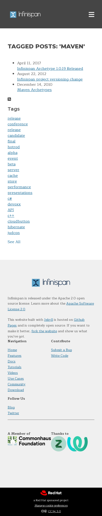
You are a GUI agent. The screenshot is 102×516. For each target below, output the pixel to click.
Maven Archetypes (34, 90)
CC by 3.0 (54, 511)
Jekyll (48, 319)
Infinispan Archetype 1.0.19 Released (50, 69)
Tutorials (14, 367)
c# (10, 198)
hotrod (14, 147)
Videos (13, 373)
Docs (11, 361)
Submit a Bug (61, 350)
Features (14, 355)
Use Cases (16, 378)
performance (19, 187)
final (11, 141)
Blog (11, 407)
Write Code (59, 355)
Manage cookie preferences (51, 505)
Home (12, 350)
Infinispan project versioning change (50, 79)
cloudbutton (19, 221)
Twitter (13, 413)
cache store (13, 178)
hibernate (16, 227)
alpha (12, 153)
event (13, 158)
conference (18, 124)
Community (17, 384)
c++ (11, 216)
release (14, 118)
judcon (14, 233)
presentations (20, 193)
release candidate (16, 133)
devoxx (14, 204)
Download (16, 390)
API (11, 210)
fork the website (44, 331)
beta (11, 164)
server (13, 170)
